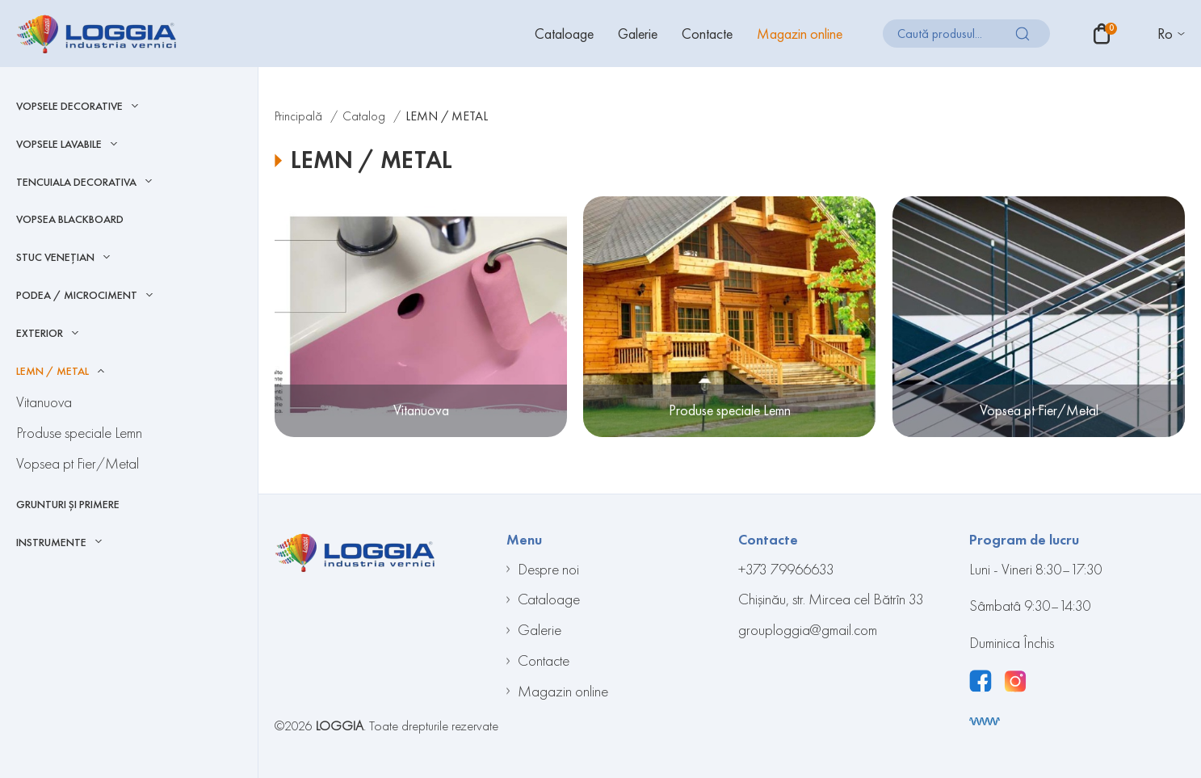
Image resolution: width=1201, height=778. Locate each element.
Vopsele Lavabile (59, 144)
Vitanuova (44, 402)
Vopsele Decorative (69, 106)
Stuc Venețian (55, 257)
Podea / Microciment (76, 295)
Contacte (707, 33)
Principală (298, 115)
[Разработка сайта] (984, 721)
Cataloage (564, 33)
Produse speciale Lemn (79, 433)
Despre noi (548, 569)
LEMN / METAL (52, 371)
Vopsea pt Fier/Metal (77, 463)
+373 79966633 (786, 569)
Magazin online (799, 33)
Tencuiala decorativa (76, 182)
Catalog (363, 115)
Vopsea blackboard (70, 219)
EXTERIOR (39, 333)
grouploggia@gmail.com (807, 630)
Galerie (637, 33)
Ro (1165, 33)
